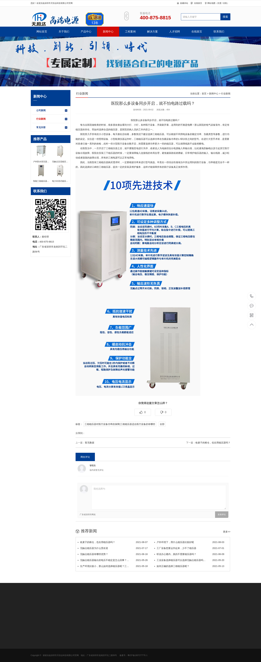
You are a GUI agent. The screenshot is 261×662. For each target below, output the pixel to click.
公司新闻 (52, 110)
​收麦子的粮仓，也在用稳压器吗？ (212, 442)
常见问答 (52, 127)
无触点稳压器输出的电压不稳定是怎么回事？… (113, 560)
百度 (219, 3)
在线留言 (198, 3)
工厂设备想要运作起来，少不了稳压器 (189, 548)
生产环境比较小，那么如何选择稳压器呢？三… (113, 566)
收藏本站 (184, 3)
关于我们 (64, 31)
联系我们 (219, 31)
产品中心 (86, 31)
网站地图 (211, 3)
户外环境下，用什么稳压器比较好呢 (189, 542)
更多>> (226, 531)
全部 (162, 424)
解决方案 (152, 31)
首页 (204, 93)
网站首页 (41, 31)
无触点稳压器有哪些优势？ (113, 554)
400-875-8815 (251, 296)
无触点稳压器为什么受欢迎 (113, 548)
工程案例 (130, 31)
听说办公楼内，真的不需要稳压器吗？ (189, 554)
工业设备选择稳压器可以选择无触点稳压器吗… (189, 560)
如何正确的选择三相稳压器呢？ (189, 566)
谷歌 (225, 3)
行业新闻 (52, 119)
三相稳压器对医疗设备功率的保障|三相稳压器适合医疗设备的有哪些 (120, 424)
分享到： (80, 433)
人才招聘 (174, 31)
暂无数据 (89, 442)
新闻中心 (108, 31)
